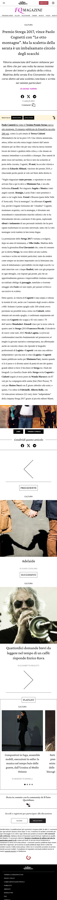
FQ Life (17, 15)
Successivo (28, 574)
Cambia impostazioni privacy (14, 882)
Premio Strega (34, 431)
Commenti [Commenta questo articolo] (28, 105)
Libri (18, 431)
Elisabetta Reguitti (29, 666)
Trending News (7, 15)
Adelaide (28, 561)
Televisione (25, 15)
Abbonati (44, 3)
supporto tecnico (10, 851)
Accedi (19, 821)
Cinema (34, 15)
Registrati (37, 821)
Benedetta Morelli (23, 779)
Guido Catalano (29, 569)
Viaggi (48, 15)
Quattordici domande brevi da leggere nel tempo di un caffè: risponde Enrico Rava (28, 653)
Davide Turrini (30, 89)
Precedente (28, 487)
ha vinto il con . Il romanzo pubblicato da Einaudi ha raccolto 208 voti (28, 129)
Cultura (28, 25)
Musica (41, 15)
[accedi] (53, 3)
